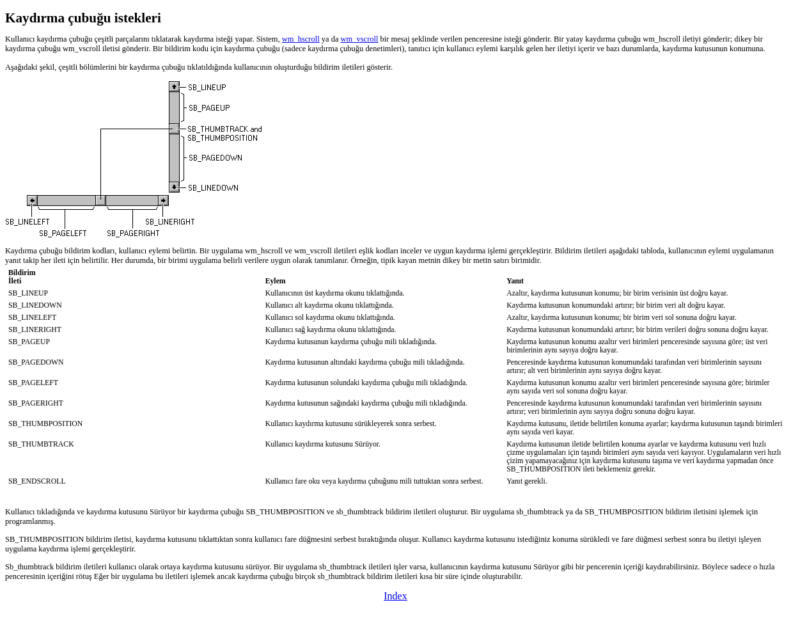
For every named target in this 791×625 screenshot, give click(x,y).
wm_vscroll (360, 39)
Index (395, 595)
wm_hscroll (301, 39)
